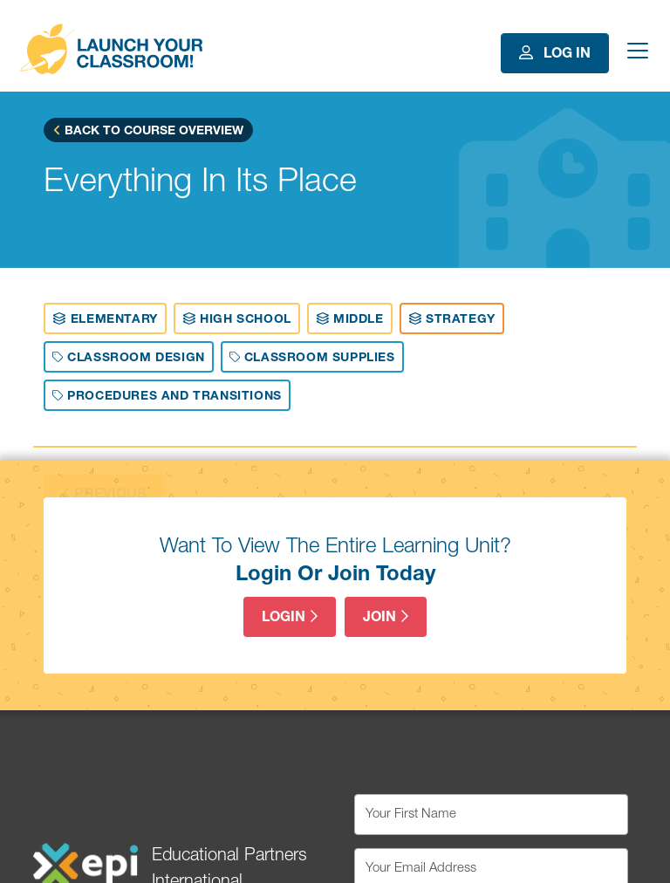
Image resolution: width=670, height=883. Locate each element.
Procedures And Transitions (166, 396)
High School (236, 319)
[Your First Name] (491, 814)
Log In (555, 53)
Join (385, 617)
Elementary (104, 319)
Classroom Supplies (312, 358)
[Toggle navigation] (635, 53)
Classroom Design (128, 358)
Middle (350, 319)
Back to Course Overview (148, 131)
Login (290, 617)
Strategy (452, 319)
